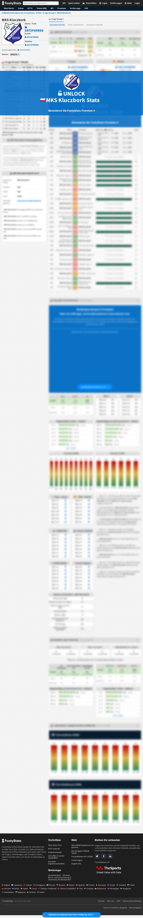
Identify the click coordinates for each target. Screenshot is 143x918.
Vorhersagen (77, 861)
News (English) (134, 910)
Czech (34, 891)
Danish (73, 888)
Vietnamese (8, 895)
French (93, 888)
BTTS (29, 8)
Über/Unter (8, 8)
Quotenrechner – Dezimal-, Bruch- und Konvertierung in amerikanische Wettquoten (59, 879)
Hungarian (130, 891)
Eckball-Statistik (55, 853)
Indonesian (104, 891)
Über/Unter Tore (55, 846)
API (51, 8)
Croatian (92, 891)
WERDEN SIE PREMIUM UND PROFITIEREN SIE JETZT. (71, 915)
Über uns (109, 904)
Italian (25, 891)
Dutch (16, 891)
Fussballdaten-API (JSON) (83, 857)
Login (137, 3)
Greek (115, 888)
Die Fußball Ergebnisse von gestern (81, 847)
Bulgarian (21, 895)
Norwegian (117, 891)
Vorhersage (74, 8)
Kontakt (99, 904)
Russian (62, 888)
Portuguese (40, 888)
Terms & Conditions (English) (113, 910)
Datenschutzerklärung (131, 904)
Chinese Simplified (69, 891)
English (6, 888)
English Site (77, 864)
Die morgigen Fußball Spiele (81, 852)
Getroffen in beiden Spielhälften (56, 857)
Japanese (17, 888)
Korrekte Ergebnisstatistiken (56, 863)
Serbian (32, 895)
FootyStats (8, 904)
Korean (52, 888)
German (6, 891)
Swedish (125, 888)
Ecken (20, 8)
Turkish (28, 888)
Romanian (104, 888)
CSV (85, 8)
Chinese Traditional (48, 891)
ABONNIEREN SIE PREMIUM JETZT (95, 387)
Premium (61, 8)
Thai (83, 891)
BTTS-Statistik (54, 849)
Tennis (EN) (41, 8)
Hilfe (118, 904)
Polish (135, 888)
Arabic (42, 895)
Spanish (83, 888)
